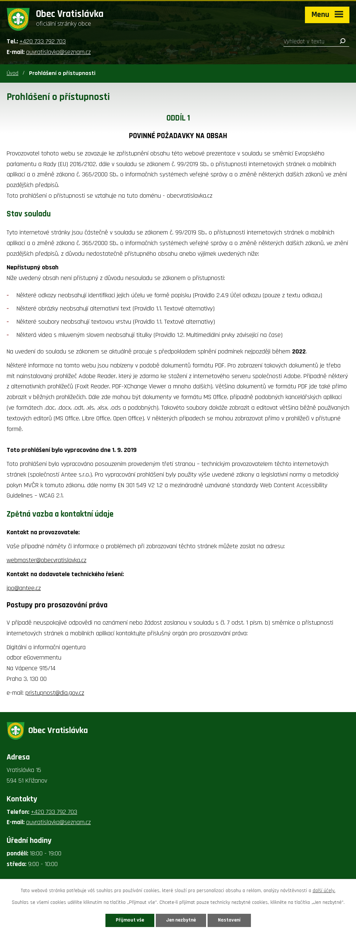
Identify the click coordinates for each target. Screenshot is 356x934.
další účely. (324, 890)
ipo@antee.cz (24, 588)
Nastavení (229, 920)
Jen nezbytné (181, 920)
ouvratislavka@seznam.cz (58, 52)
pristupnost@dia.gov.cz (54, 693)
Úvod (12, 73)
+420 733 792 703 (42, 41)
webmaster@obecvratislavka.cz (46, 560)
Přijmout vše (130, 920)
